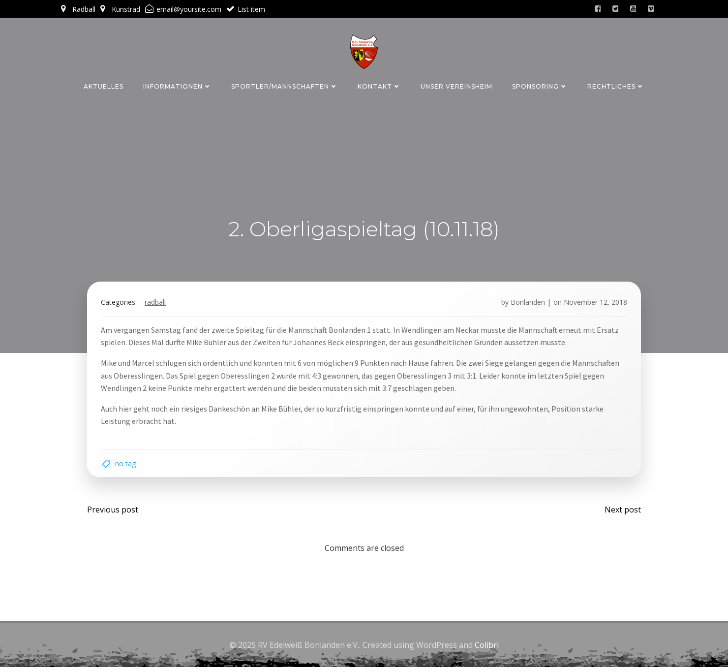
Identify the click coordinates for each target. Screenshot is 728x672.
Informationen (177, 85)
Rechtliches (615, 85)
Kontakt (379, 85)
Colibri (487, 649)
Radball (157, 304)
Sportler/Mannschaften (284, 85)
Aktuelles (103, 85)
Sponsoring (540, 85)
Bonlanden (526, 304)
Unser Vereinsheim (456, 85)
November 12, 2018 (593, 304)
